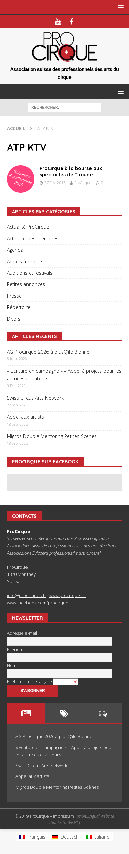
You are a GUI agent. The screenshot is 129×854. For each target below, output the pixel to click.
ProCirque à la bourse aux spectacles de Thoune (71, 171)
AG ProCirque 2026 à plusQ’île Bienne (48, 351)
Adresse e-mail (22, 633)
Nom (12, 665)
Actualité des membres (32, 238)
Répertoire (18, 307)
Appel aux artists (25, 417)
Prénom (15, 649)
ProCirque (82, 182)
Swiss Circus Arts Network (35, 397)
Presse (14, 296)
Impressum (63, 816)
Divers (13, 319)
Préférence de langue (30, 681)
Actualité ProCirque (28, 227)
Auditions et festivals (29, 273)
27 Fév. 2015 (54, 182)
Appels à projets (25, 261)
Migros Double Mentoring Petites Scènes (52, 436)
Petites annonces (26, 284)
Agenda (15, 250)
